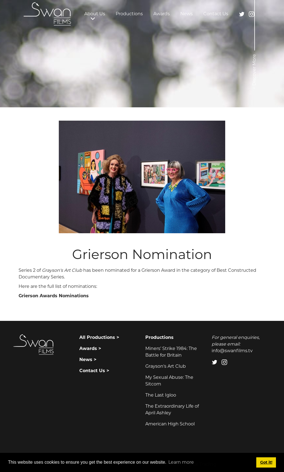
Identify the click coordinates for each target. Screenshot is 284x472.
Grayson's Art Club (165, 366)
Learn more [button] (181, 462)
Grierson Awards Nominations (54, 295)
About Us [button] (94, 13)
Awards (161, 13)
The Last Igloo (160, 395)
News (186, 13)
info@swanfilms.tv (232, 350)
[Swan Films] (47, 14)
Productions (129, 13)
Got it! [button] (266, 462)
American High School (170, 424)
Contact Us (215, 13)
